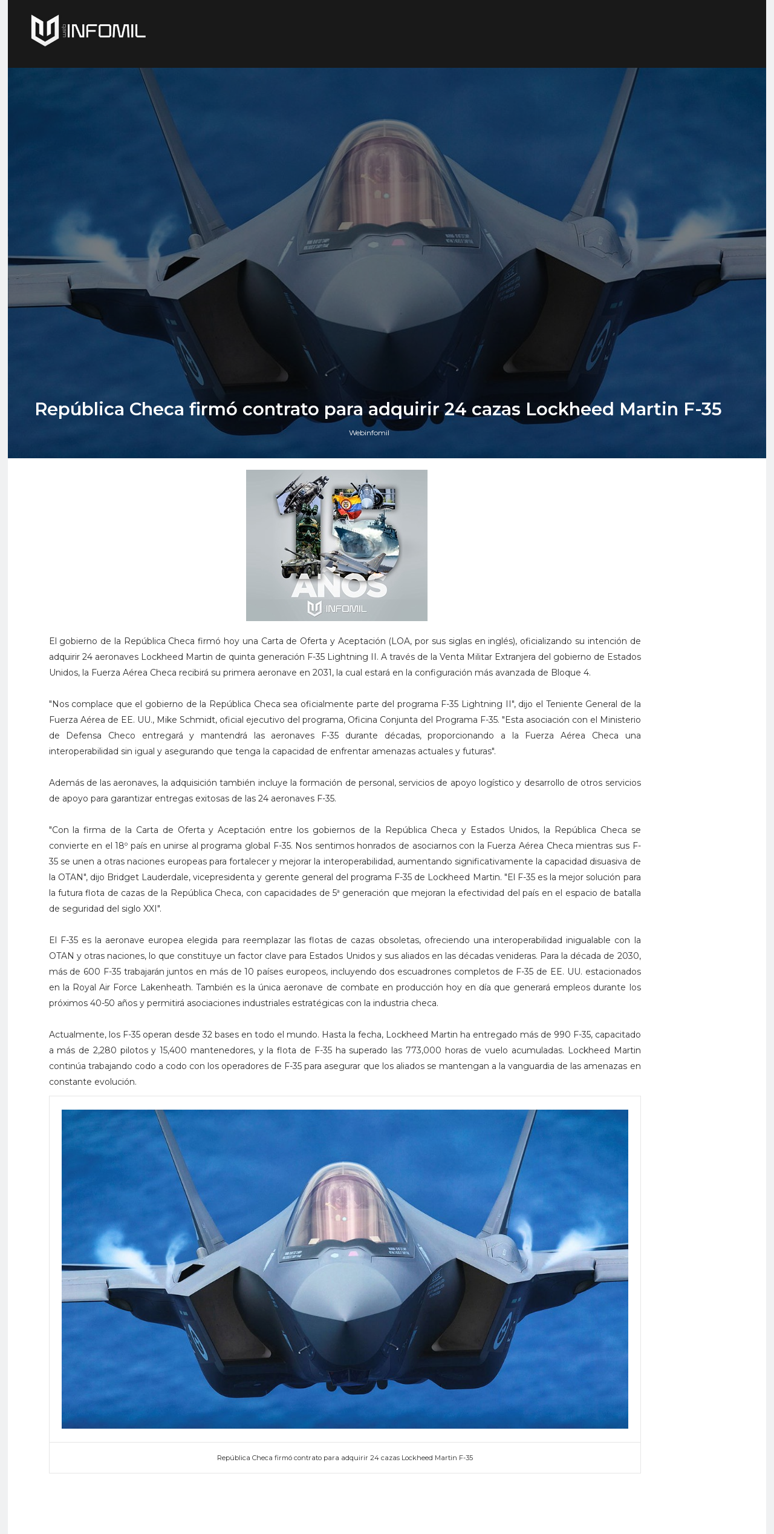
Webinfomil (378, 942)
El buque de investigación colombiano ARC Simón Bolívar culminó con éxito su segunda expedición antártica (637, 1282)
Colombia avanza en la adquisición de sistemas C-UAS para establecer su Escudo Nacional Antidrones (637, 1412)
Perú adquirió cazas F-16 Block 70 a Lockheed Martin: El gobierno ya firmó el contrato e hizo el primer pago (634, 1213)
